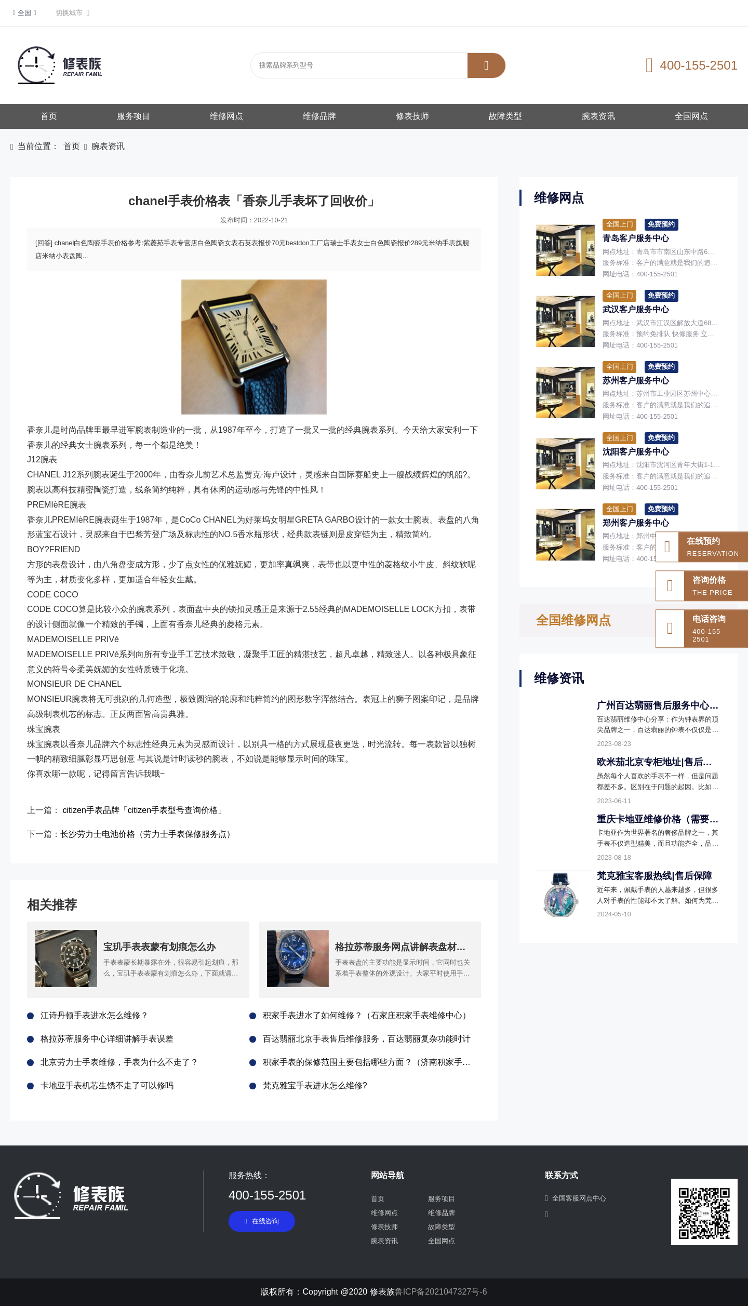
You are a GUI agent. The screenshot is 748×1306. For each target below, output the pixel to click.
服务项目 (133, 116)
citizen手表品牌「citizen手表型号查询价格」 (144, 810)
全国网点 (691, 116)
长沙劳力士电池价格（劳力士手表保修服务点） (147, 834)
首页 (49, 116)
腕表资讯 (598, 116)
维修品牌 (319, 116)
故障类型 (505, 116)
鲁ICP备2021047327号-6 (441, 1291)
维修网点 (226, 116)
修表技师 (412, 116)
